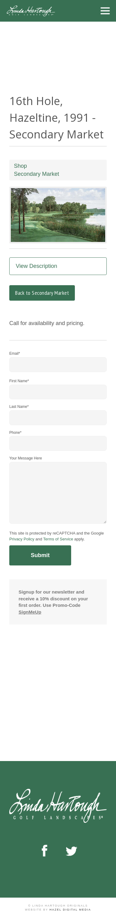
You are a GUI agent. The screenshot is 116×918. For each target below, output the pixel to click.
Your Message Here (25, 458)
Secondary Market (36, 174)
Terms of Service (58, 539)
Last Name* (19, 406)
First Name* (19, 381)
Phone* (15, 432)
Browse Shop (43, 717)
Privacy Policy (21, 539)
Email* (14, 353)
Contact (78, 717)
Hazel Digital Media (70, 909)
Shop (20, 166)
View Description (36, 266)
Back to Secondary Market (42, 292)
